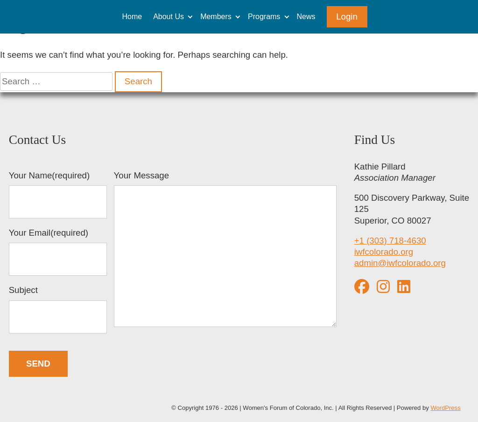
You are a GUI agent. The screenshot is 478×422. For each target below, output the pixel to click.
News (306, 16)
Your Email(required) (58, 252)
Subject (58, 309)
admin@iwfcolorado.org (400, 263)
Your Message (225, 250)
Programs (264, 16)
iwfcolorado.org (384, 252)
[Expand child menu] (190, 16)
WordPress (445, 407)
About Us (168, 16)
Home (132, 16)
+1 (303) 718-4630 (390, 240)
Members (216, 16)
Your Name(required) (58, 194)
